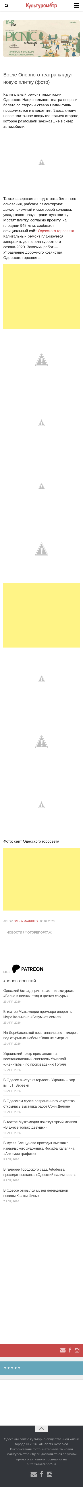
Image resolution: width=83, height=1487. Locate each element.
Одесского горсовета (56, 231)
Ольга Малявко (26, 921)
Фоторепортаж (38, 932)
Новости (14, 932)
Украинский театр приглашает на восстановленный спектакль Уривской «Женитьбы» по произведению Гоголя (34, 1059)
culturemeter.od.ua (41, 1464)
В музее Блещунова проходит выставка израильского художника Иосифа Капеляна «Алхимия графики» (38, 1148)
